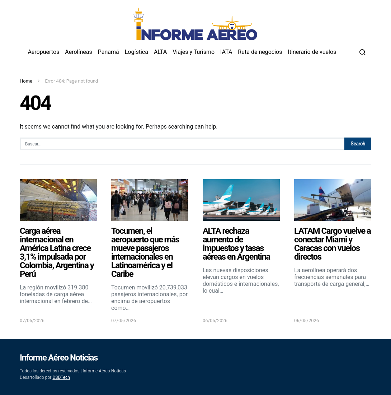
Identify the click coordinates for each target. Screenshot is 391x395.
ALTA (160, 51)
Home (26, 81)
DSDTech (61, 377)
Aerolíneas (78, 51)
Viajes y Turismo (194, 51)
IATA (226, 51)
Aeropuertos (43, 51)
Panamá (108, 51)
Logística (136, 51)
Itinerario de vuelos (312, 51)
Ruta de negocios (260, 51)
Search (357, 144)
